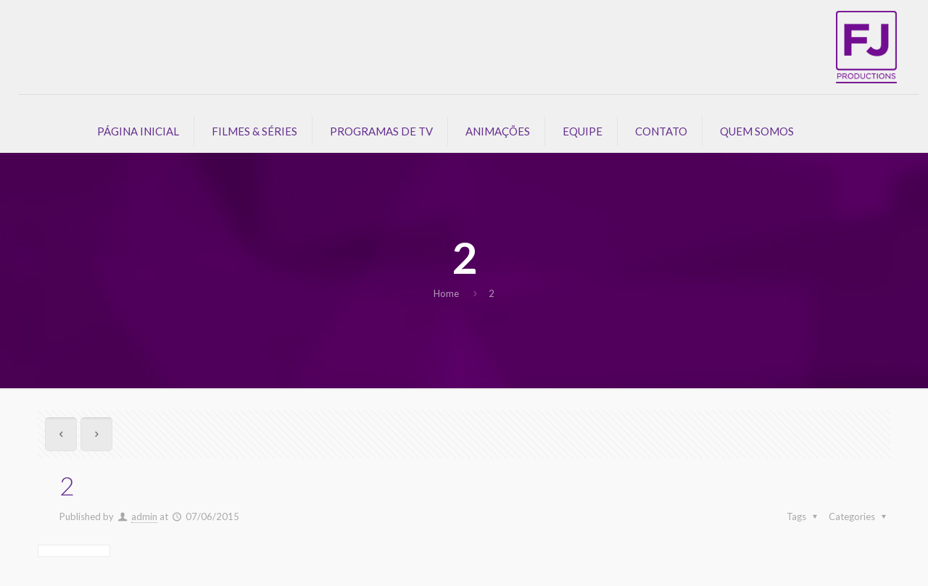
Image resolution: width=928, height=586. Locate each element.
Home (446, 293)
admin (144, 516)
